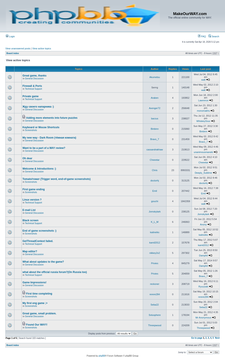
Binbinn (155, 129)
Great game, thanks (34, 75)
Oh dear (27, 158)
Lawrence (203, 100)
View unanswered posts (17, 48)
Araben (154, 98)
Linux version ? (32, 199)
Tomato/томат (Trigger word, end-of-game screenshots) (57, 179)
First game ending (34, 189)
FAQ (202, 36)
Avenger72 (154, 108)
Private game (31, 96)
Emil (154, 191)
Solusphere (155, 315)
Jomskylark (154, 211)
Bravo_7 (154, 139)
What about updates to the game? (43, 261)
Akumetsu (154, 77)
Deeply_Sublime (203, 172)
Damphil (203, 255)
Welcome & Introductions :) (39, 168)
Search (213, 36)
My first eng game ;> (35, 303)
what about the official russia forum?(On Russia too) (55, 272)
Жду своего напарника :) (38, 106)
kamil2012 (154, 242)
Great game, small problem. (39, 313)
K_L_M (155, 222)
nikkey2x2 (154, 253)
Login (10, 36)
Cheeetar (154, 160)
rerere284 (154, 294)
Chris (154, 170)
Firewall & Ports (32, 85)
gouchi (154, 201)
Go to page (196, 338)
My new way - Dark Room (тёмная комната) (49, 137)
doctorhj (154, 180)
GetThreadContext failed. (38, 241)
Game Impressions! (34, 282)
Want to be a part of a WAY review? (44, 148)
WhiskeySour (203, 121)
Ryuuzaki (203, 286)
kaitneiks (154, 232)
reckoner (154, 284)
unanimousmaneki (203, 152)
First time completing (39, 293)
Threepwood (154, 325)
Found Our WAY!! (36, 324)
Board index (12, 53)
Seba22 (155, 304)
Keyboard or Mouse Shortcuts (41, 127)
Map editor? (30, 251)
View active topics (41, 48)
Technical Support (33, 89)
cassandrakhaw (154, 149)
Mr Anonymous (203, 317)
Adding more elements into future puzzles (51, 117)
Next (217, 338)
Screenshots (31, 130)
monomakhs (203, 110)
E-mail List (29, 210)
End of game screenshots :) (39, 230)
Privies (154, 263)
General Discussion (34, 78)
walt (203, 79)
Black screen (31, 220)
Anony (203, 224)
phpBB (102, 356)
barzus (154, 118)
